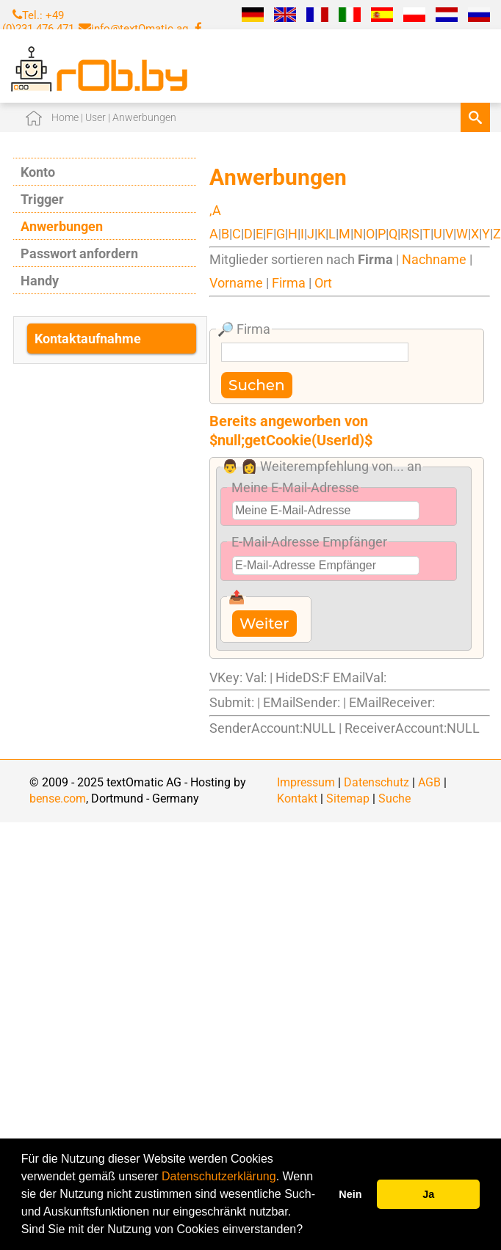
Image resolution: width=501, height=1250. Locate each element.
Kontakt (297, 798)
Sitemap (348, 798)
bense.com (57, 798)
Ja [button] (428, 1194)
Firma (289, 282)
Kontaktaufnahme (88, 338)
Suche (394, 798)
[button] (308, 1231)
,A (215, 210)
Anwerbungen (62, 226)
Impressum (306, 782)
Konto (38, 172)
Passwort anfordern (79, 253)
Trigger (42, 199)
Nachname (434, 259)
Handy (40, 280)
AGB (429, 782)
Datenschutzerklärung (219, 1176)
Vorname (236, 282)
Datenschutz (376, 782)
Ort (323, 282)
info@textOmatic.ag (139, 28)
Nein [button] (350, 1194)
